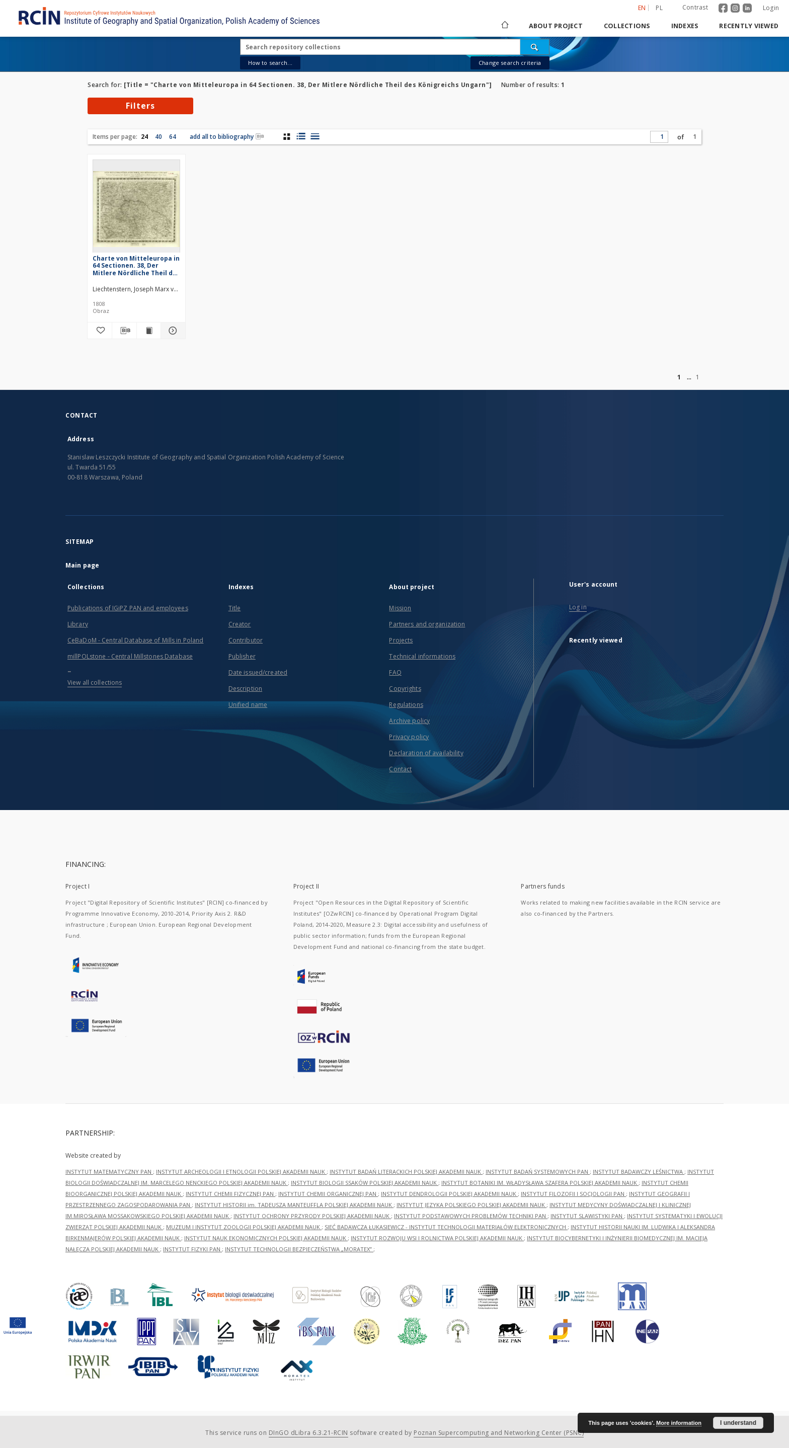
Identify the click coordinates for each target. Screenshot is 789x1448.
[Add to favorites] (100, 330)
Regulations (406, 704)
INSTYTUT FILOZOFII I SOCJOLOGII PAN (573, 1193)
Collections (627, 26)
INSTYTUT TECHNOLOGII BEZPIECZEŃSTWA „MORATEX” (299, 1249)
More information (678, 1423)
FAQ (395, 672)
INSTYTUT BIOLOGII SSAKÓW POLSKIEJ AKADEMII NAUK (364, 1182)
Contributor (245, 640)
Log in (578, 607)
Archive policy (409, 720)
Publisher (242, 656)
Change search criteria (510, 62)
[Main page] (504, 26)
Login (771, 8)
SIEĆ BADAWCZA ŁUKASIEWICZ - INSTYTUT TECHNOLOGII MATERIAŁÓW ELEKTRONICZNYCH (446, 1227)
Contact (400, 769)
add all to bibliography (227, 136)
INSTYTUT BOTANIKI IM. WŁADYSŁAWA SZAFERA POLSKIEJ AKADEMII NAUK (540, 1182)
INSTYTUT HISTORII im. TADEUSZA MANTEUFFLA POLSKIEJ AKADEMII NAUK (294, 1205)
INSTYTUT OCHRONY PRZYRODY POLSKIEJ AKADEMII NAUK (312, 1216)
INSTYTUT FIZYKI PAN (192, 1249)
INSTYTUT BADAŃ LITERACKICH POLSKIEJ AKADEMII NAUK (406, 1171)
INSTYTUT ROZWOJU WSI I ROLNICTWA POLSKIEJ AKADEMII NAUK (437, 1238)
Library (77, 624)
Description (245, 688)
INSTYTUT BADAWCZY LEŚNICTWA (638, 1171)
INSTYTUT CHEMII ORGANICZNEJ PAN (328, 1193)
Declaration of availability (426, 753)
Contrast (695, 7)
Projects (401, 640)
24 (144, 136)
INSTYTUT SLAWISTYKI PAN (587, 1216)
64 (172, 136)
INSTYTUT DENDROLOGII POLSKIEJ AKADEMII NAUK (449, 1193)
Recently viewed (748, 26)
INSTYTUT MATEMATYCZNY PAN (109, 1171)
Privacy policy (409, 737)
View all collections (94, 682)
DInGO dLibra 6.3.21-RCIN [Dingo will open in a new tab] (308, 1432)
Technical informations (422, 656)
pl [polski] (659, 8)
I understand (738, 1422)
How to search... (270, 62)
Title (234, 608)
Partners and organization (427, 624)
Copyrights (405, 688)
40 (158, 136)
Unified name (247, 704)
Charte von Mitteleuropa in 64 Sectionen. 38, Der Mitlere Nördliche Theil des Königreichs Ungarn (136, 265)
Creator (239, 624)
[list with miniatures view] (300, 136)
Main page (82, 565)
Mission (400, 608)
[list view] (315, 136)
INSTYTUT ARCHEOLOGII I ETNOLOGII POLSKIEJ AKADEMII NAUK (241, 1171)
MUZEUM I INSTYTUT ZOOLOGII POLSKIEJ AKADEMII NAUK (244, 1227)
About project (556, 26)
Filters (140, 105)
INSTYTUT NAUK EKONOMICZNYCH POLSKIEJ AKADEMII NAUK (266, 1238)
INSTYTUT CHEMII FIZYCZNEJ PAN (230, 1193)
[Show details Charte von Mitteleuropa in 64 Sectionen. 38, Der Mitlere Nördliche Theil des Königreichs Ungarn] (172, 330)
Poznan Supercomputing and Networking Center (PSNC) (499, 1432)
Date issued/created (257, 672)
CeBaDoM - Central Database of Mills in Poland (135, 640)
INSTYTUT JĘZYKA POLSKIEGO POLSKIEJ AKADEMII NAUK (471, 1205)
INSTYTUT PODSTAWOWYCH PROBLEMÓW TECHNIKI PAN (470, 1216)
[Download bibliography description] (124, 330)
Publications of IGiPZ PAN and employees (127, 608)
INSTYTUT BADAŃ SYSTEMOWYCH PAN (538, 1171)
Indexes (684, 26)
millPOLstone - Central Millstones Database (130, 656)
